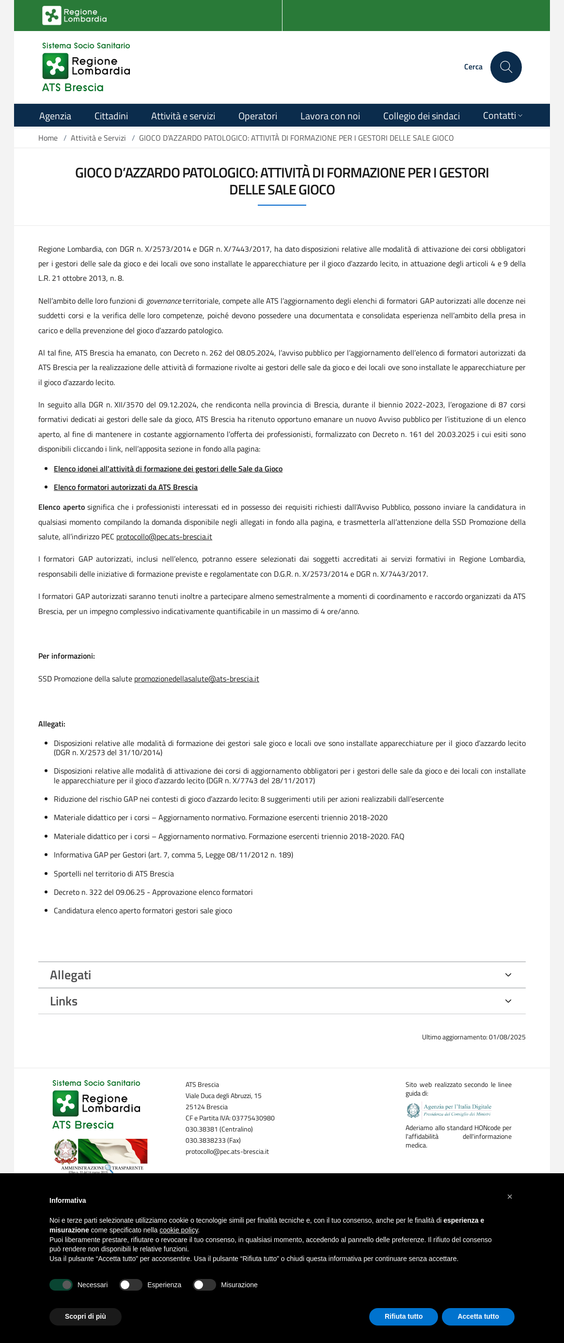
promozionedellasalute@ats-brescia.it (196, 678)
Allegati (70, 974)
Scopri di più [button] (85, 1316)
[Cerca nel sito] (506, 67)
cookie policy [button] (178, 1230)
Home (48, 138)
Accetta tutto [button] (478, 1316)
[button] (509, 1196)
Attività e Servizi (98, 138)
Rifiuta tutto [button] (404, 1316)
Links (64, 1000)
